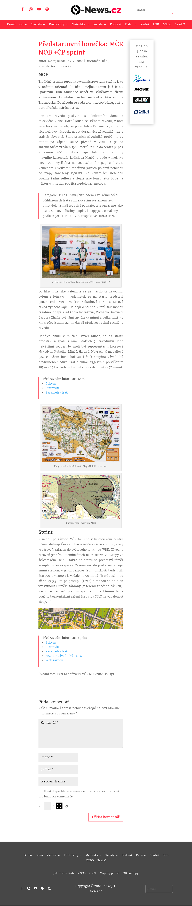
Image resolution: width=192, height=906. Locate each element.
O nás (23, 25)
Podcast (115, 25)
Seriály (98, 25)
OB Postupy (130, 873)
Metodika (78, 25)
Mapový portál (109, 873)
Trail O (180, 25)
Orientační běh (97, 61)
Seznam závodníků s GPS (64, 656)
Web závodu (54, 660)
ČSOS (82, 873)
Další (128, 25)
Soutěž (144, 25)
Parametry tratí (57, 392)
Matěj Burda (57, 61)
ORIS (92, 873)
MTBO (167, 25)
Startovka (53, 388)
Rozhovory (57, 25)
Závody (36, 25)
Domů (11, 25)
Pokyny (51, 383)
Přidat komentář (105, 817)
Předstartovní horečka (54, 66)
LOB (156, 25)
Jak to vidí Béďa (64, 873)
